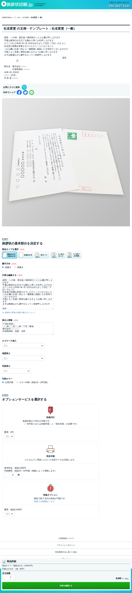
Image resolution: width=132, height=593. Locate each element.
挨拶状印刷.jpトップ (9, 17)
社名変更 (26, 17)
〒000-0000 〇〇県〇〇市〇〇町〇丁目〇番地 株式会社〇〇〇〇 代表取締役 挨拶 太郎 (28, 328)
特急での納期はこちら (44, 501)
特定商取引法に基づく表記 (66, 552)
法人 (19, 17)
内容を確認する (66, 586)
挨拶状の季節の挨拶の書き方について (20, 312)
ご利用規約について (66, 538)
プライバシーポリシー (66, 545)
